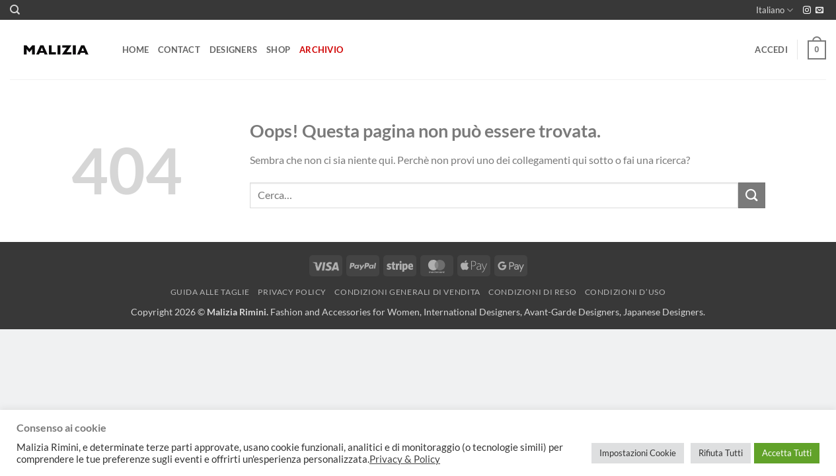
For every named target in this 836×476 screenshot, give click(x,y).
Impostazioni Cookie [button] (637, 453)
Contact (179, 49)
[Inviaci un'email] (819, 10)
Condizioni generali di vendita (407, 292)
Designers (233, 49)
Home (135, 49)
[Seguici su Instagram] (807, 10)
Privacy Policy (292, 292)
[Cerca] (15, 10)
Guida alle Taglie (210, 292)
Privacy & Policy (404, 459)
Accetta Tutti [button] (787, 453)
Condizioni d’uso (625, 292)
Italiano (774, 10)
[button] (771, 49)
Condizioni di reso (532, 292)
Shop (278, 49)
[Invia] (751, 195)
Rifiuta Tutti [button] (721, 453)
